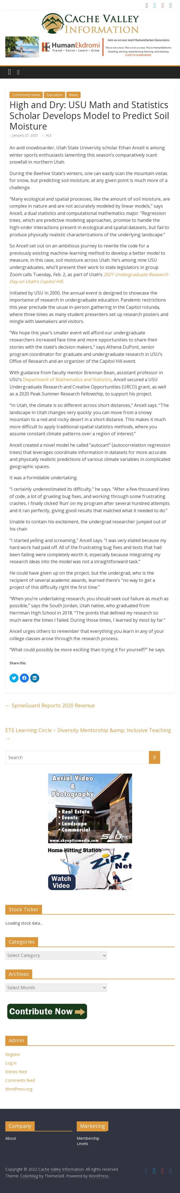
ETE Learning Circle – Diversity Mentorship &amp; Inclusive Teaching (88, 734)
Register (12, 1054)
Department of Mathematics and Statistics (67, 379)
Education (54, 95)
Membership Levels (88, 1141)
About (10, 1138)
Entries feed (16, 1071)
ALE (49, 135)
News (73, 95)
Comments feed (20, 1080)
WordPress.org (18, 1089)
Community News (26, 95)
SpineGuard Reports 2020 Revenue (50, 705)
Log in (11, 1063)
